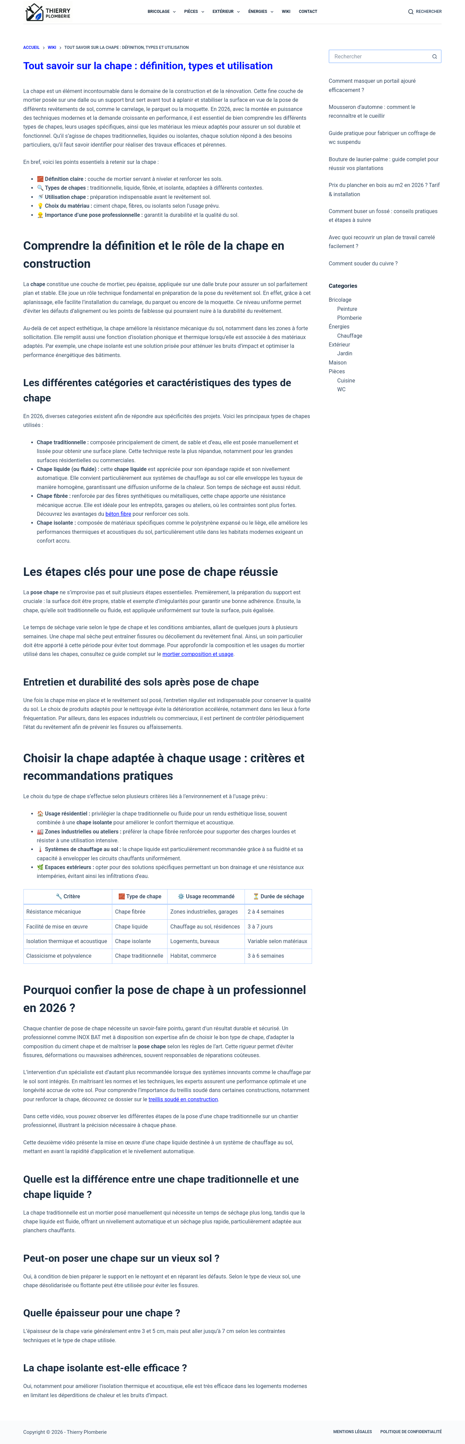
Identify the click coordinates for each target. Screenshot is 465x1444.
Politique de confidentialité (411, 1431)
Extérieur (228, 12)
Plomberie (349, 318)
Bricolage (163, 12)
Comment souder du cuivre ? (363, 263)
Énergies (262, 12)
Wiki (286, 11)
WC (341, 389)
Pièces (195, 12)
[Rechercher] (425, 11)
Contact (308, 11)
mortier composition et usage (198, 654)
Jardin (344, 353)
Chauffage (349, 336)
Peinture (347, 309)
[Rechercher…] (378, 56)
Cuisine (346, 380)
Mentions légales (352, 1431)
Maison (338, 362)
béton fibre (118, 514)
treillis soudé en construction (183, 1099)
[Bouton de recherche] (435, 56)
